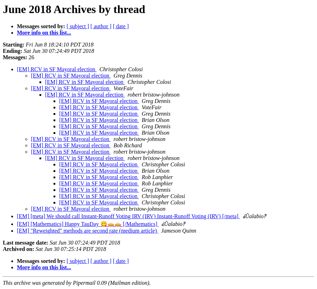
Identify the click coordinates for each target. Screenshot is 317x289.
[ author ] (101, 26)
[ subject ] (78, 26)
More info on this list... (44, 33)
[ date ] (121, 26)
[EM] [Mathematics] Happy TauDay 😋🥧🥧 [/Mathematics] (87, 224)
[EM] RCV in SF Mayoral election (57, 69)
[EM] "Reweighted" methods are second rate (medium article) (87, 231)
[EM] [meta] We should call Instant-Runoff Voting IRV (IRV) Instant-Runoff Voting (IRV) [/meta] (128, 216)
